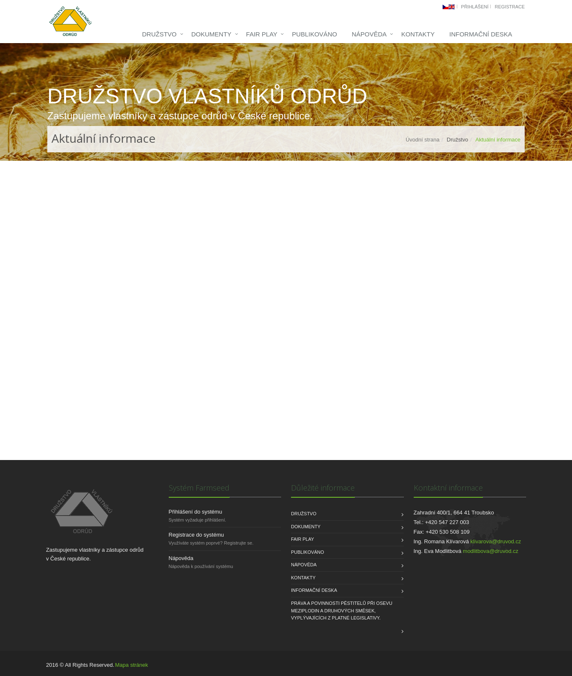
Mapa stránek (131, 665)
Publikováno (314, 34)
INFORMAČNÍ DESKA (480, 34)
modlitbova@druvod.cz (490, 551)
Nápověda (369, 34)
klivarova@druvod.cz (495, 541)
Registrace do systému (196, 535)
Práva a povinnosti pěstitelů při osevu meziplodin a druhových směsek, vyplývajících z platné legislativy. (341, 610)
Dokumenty (211, 34)
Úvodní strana (423, 139)
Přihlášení (474, 6)
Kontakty (418, 34)
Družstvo (159, 34)
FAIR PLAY (262, 34)
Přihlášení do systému (195, 512)
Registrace (510, 6)
